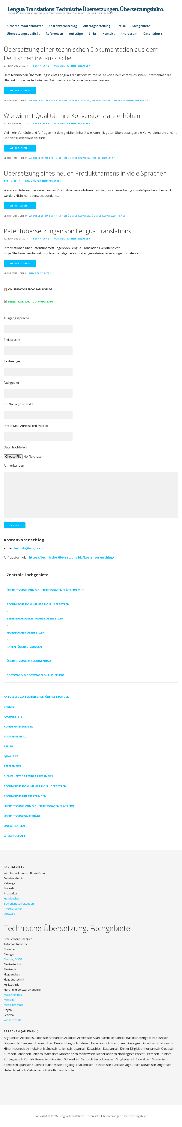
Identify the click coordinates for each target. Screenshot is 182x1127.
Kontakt (109, 34)
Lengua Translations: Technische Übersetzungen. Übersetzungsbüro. (85, 9)
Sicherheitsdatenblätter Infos (28, 776)
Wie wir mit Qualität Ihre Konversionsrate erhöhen (72, 115)
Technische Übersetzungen (25, 796)
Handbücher (11, 898)
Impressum (129, 34)
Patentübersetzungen (24, 647)
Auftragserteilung (97, 26)
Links (93, 34)
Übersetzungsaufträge (131, 100)
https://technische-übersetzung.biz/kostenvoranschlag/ (71, 557)
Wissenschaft (14, 836)
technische (41, 65)
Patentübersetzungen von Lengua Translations (67, 231)
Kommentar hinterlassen (72, 65)
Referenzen (54, 34)
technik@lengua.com (30, 548)
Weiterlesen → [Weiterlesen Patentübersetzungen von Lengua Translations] (20, 263)
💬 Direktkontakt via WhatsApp (29, 301)
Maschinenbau (102, 100)
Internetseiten (13, 908)
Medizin (9, 1000)
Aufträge (76, 34)
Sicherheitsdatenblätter (25, 26)
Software (10, 913)
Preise (121, 26)
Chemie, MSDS (13, 959)
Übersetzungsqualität (23, 34)
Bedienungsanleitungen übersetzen (35, 618)
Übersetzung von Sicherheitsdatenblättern (39, 806)
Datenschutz (152, 34)
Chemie (9, 706)
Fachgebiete (141, 26)
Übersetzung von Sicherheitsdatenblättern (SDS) (46, 590)
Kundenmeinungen (18, 726)
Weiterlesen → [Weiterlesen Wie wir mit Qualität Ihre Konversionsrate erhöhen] (20, 148)
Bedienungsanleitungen (19, 903)
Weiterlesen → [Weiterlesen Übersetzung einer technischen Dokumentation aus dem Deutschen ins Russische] (20, 90)
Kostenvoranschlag (63, 26)
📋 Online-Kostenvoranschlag (28, 289)
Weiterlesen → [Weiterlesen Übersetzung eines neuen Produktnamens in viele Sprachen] (20, 205)
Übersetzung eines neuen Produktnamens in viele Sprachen (85, 173)
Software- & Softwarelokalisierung (35, 675)
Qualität (108, 157)
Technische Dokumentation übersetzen (38, 604)
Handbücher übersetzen (26, 632)
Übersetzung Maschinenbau (29, 661)
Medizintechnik (13, 1005)
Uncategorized (40, 273)
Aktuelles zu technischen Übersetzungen (59, 100)
